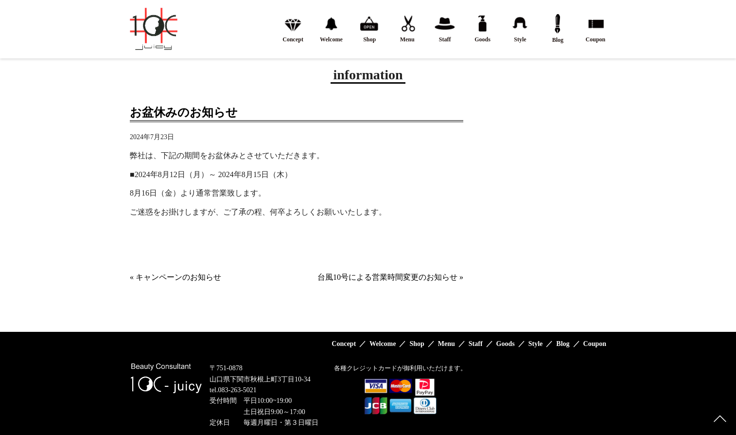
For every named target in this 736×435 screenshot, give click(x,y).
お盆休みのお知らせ (184, 112)
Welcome (382, 343)
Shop (416, 343)
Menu (446, 343)
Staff (476, 343)
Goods (505, 343)
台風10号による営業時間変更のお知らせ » (390, 277)
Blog (562, 343)
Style (535, 343)
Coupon (594, 343)
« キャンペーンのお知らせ (175, 277)
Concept (344, 343)
